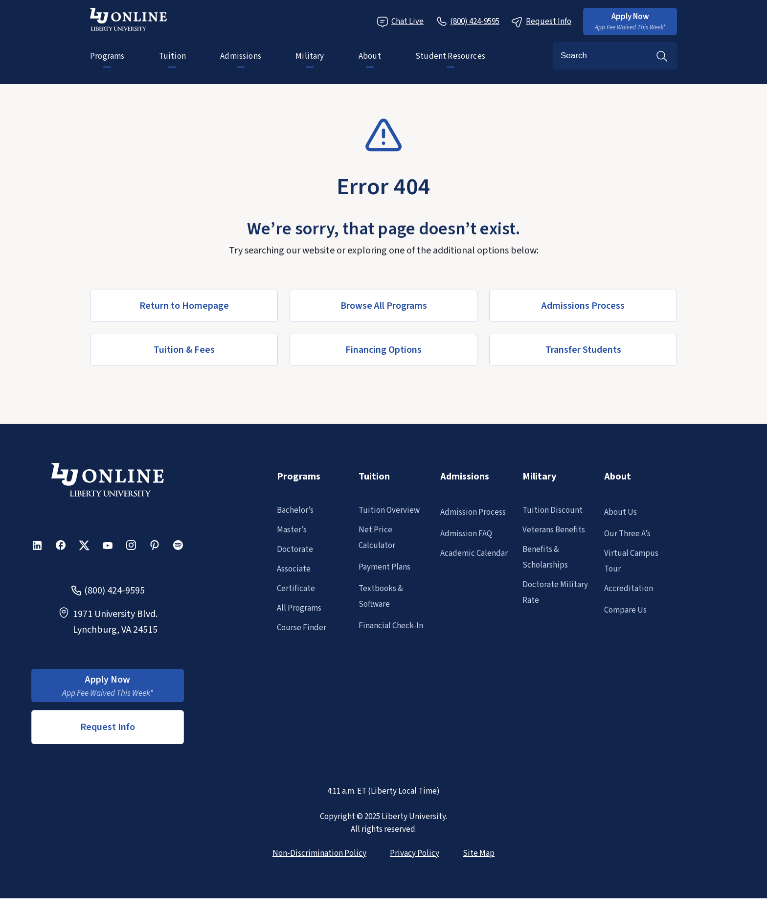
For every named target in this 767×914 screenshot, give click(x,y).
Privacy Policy (414, 853)
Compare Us (625, 610)
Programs (107, 56)
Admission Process (473, 512)
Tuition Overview (389, 510)
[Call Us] (467, 21)
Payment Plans (384, 567)
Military (309, 56)
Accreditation (628, 588)
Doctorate (295, 549)
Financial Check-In (391, 626)
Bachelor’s (295, 510)
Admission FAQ (466, 534)
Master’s (292, 530)
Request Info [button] (107, 727)
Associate (294, 569)
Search (661, 56)
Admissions (240, 56)
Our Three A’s (627, 534)
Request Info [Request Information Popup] (541, 22)
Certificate (296, 588)
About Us (620, 512)
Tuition (172, 56)
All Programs (299, 608)
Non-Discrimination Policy (319, 853)
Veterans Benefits (553, 530)
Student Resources (450, 56)
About (370, 56)
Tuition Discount (552, 510)
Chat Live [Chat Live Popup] (400, 22)
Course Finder (301, 628)
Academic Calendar (474, 553)
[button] (630, 21)
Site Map (479, 853)
